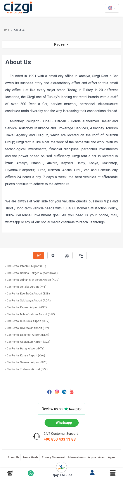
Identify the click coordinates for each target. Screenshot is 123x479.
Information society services (86, 457)
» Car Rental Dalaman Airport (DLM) (27, 334)
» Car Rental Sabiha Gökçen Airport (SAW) (31, 273)
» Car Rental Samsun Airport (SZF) (26, 362)
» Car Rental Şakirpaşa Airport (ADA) (28, 300)
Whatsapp (64, 423)
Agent (112, 457)
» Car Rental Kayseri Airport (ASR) (26, 307)
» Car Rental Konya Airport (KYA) (25, 355)
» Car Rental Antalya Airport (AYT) (25, 286)
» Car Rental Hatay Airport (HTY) (24, 348)
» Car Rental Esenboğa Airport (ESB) (27, 293)
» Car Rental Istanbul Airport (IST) (25, 266)
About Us (13, 457)
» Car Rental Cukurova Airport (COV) (27, 321)
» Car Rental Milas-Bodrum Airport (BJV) (30, 314)
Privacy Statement (53, 457)
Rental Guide (30, 457)
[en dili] (112, 8)
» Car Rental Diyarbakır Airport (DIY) (27, 328)
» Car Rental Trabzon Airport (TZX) (26, 369)
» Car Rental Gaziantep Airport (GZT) (27, 341)
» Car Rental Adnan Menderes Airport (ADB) (32, 279)
